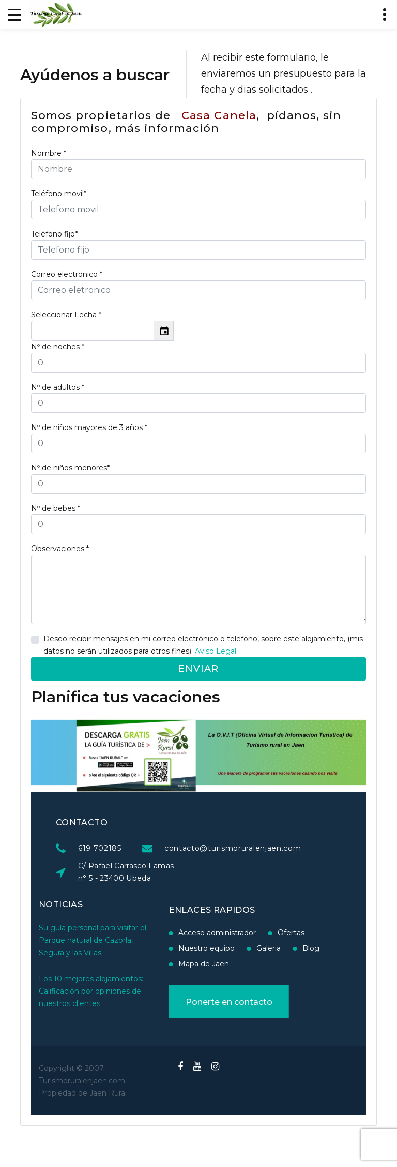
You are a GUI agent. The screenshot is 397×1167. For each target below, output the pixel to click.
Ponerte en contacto (188, 1002)
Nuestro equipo (166, 948)
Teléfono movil (58, 193)
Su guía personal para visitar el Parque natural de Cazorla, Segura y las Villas (92, 915)
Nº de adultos (57, 387)
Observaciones (60, 548)
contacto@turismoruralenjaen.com (304, 848)
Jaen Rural (108, 1093)
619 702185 (171, 848)
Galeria (228, 948)
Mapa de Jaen (163, 963)
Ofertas (250, 932)
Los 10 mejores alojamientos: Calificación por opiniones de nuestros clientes (91, 966)
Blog (270, 948)
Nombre (48, 153)
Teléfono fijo (54, 234)
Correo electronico (66, 274)
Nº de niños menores (70, 467)
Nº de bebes (55, 508)
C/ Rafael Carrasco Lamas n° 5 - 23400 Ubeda (198, 872)
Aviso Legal (215, 651)
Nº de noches (57, 346)
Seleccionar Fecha (66, 314)
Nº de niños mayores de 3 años (89, 427)
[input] (93, 331)
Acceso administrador (176, 932)
